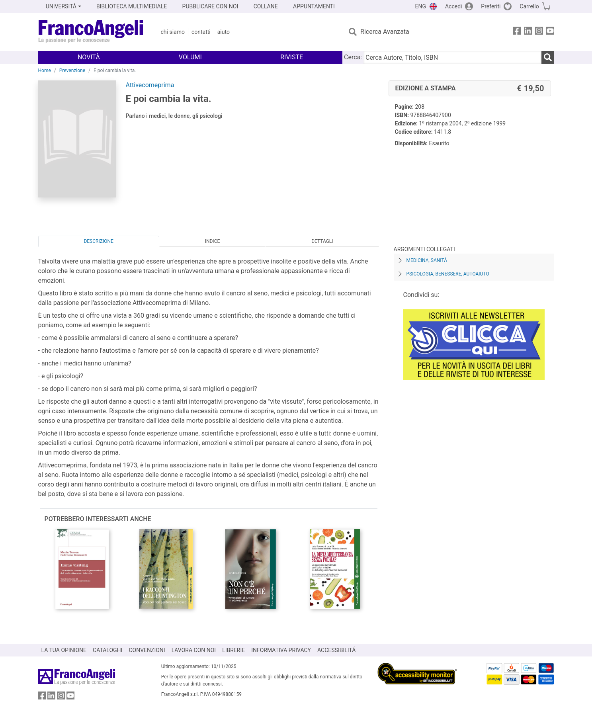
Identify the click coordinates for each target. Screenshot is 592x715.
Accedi (453, 6)
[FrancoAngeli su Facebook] (517, 32)
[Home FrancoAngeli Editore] (91, 32)
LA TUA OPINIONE (64, 650)
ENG (420, 6)
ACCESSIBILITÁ (336, 650)
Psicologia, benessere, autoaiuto (447, 274)
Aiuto (223, 32)
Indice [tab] (212, 241)
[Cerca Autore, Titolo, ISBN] (452, 57)
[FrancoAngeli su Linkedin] (528, 32)
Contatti (201, 32)
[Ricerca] (547, 57)
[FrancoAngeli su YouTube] (550, 32)
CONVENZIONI (147, 650)
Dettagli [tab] (322, 241)
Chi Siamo (173, 32)
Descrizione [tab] (98, 241)
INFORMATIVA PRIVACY (281, 650)
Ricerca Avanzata (384, 31)
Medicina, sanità (426, 260)
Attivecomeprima (150, 85)
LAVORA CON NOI (194, 650)
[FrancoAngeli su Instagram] (539, 32)
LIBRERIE (233, 650)
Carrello (529, 6)
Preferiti (490, 6)
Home (44, 70)
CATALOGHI (107, 650)
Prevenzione (72, 70)
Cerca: (353, 57)
